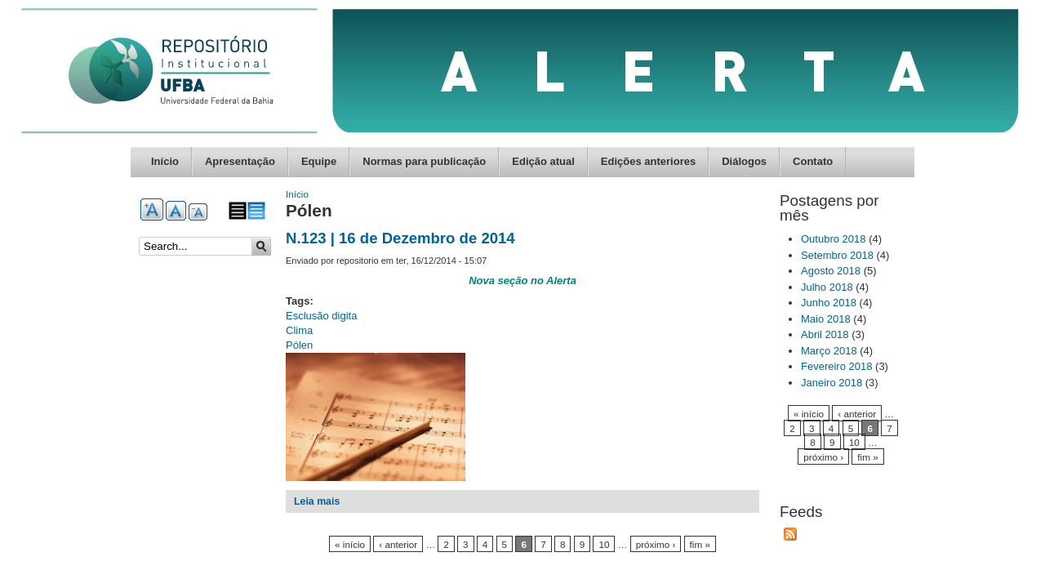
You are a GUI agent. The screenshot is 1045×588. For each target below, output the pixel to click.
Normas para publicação (424, 161)
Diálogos (744, 161)
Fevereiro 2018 (836, 366)
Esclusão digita (321, 316)
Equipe (318, 161)
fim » (700, 544)
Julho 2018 (827, 287)
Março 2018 (829, 351)
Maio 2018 (826, 319)
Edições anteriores (648, 161)
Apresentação (240, 161)
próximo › (656, 544)
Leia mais (317, 501)
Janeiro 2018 (831, 382)
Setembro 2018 (837, 255)
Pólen (299, 345)
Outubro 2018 (833, 239)
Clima (299, 330)
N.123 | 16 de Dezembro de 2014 (400, 238)
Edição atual (543, 161)
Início (165, 161)
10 (603, 544)
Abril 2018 (825, 334)
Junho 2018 (828, 302)
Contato (813, 161)
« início (350, 544)
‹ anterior (398, 544)
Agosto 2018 (830, 271)
